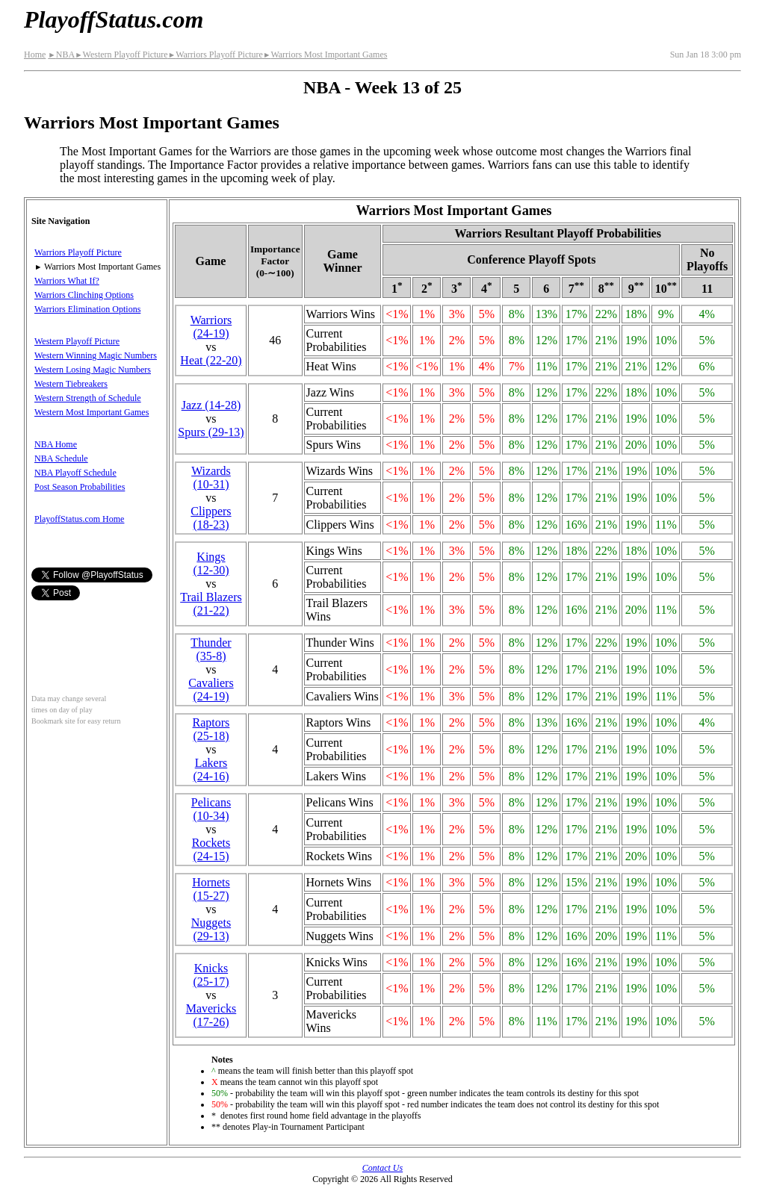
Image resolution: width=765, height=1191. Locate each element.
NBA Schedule (61, 458)
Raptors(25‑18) (211, 729)
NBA (61, 54)
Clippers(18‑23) (211, 518)
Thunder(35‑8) (211, 649)
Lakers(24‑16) (211, 769)
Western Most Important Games (91, 412)
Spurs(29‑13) (211, 432)
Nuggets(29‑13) (211, 929)
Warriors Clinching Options (84, 295)
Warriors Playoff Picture (215, 54)
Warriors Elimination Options (87, 309)
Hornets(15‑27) (211, 889)
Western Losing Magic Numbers (92, 369)
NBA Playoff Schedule (75, 472)
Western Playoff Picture (121, 54)
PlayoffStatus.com (113, 19)
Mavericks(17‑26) (211, 1015)
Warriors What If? (66, 281)
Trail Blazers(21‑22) (211, 604)
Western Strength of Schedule (87, 398)
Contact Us (382, 1168)
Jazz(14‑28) (211, 405)
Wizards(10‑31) (211, 477)
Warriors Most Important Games (325, 54)
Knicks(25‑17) (211, 975)
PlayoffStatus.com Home (79, 519)
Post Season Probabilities (79, 487)
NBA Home (55, 444)
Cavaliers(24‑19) (210, 690)
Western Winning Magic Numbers (95, 355)
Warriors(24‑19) (211, 327)
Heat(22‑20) (210, 360)
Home (35, 54)
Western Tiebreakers (71, 384)
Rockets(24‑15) (211, 849)
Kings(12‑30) (211, 563)
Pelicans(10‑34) (211, 809)
